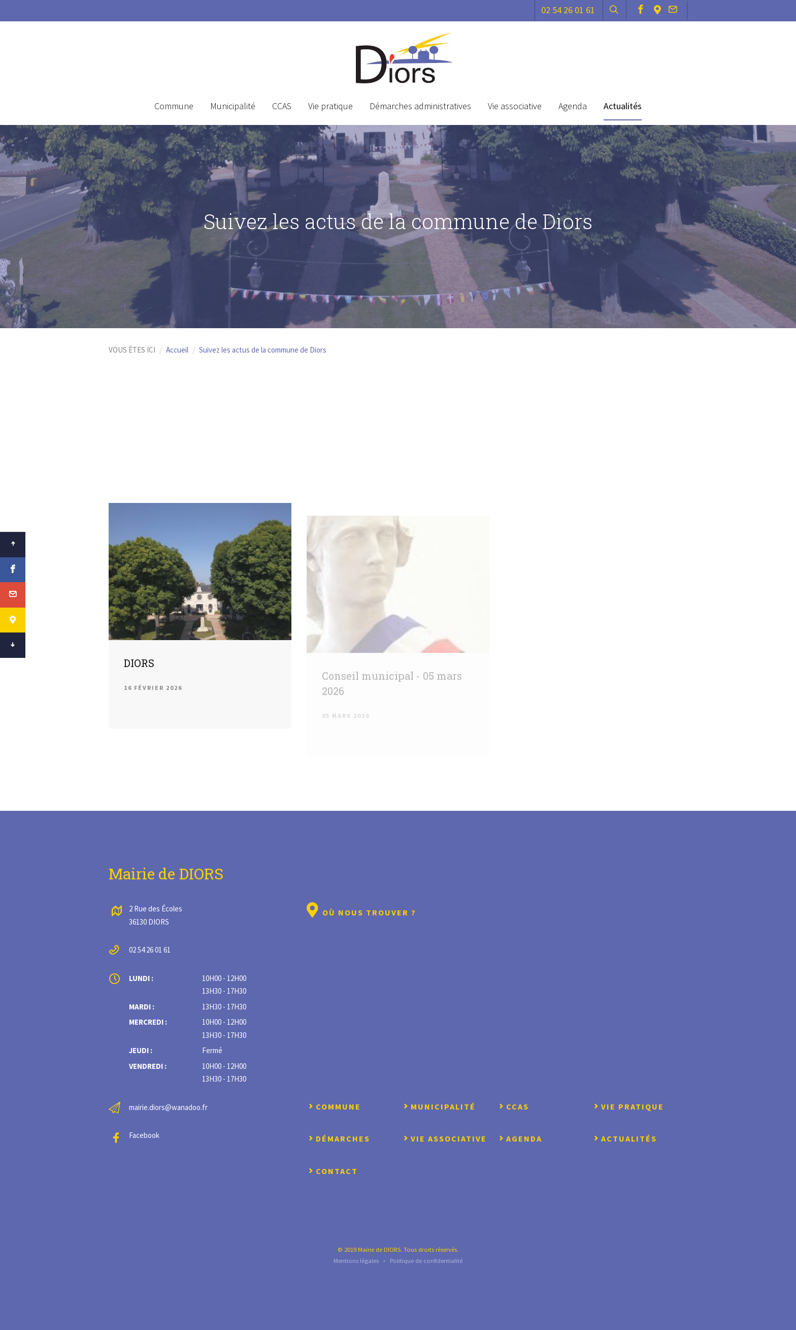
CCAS (281, 106)
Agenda (572, 106)
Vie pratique (330, 106)
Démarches (338, 1138)
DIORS (139, 667)
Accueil (177, 350)
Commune (173, 106)
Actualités (623, 106)
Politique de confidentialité (426, 1260)
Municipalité (232, 106)
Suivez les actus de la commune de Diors (262, 350)
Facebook (144, 1135)
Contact (332, 1171)
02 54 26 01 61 (568, 10)
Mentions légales (356, 1260)
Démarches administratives (420, 106)
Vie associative (515, 106)
